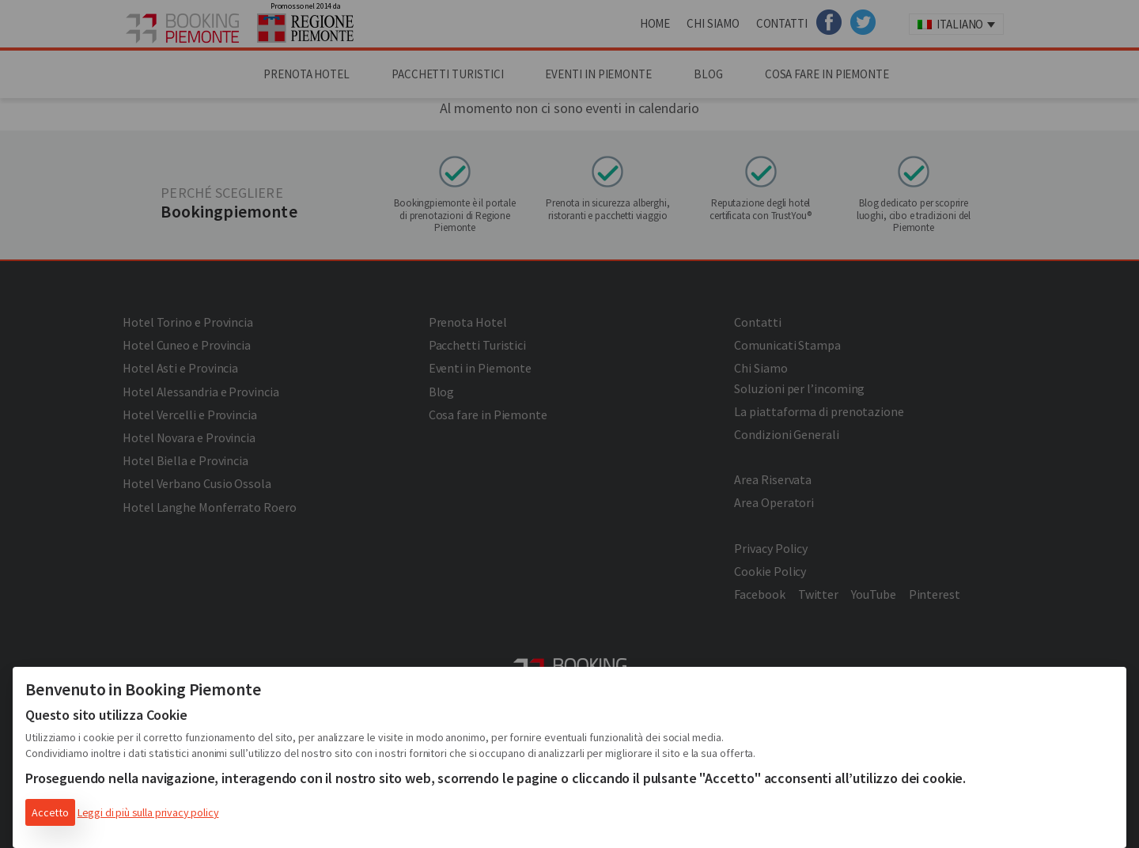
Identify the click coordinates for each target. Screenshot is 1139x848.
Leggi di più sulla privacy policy (148, 812)
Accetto (50, 812)
